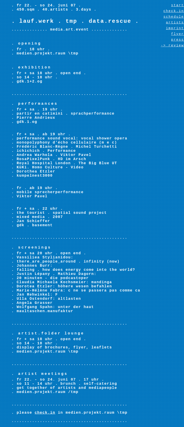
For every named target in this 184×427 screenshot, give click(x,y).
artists (175, 22)
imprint (175, 28)
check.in (45, 413)
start (177, 5)
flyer (177, 34)
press (177, 40)
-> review (172, 45)
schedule (173, 17)
